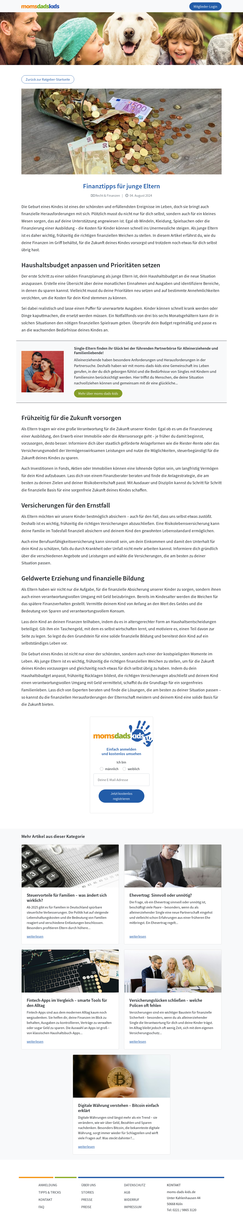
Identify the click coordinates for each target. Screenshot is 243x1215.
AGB (127, 1192)
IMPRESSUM (133, 1207)
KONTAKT (45, 1199)
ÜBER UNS (88, 1185)
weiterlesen (35, 936)
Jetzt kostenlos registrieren (121, 796)
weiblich (134, 769)
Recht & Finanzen (105, 195)
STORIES (87, 1192)
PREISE (86, 1207)
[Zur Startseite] (40, 5)
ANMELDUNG (48, 1185)
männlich (112, 769)
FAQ (41, 1207)
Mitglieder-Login (205, 6)
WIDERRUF (131, 1199)
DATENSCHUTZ (134, 1185)
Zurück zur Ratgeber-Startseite (48, 79)
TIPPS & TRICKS (50, 1192)
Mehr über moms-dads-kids (98, 393)
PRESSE (86, 1199)
